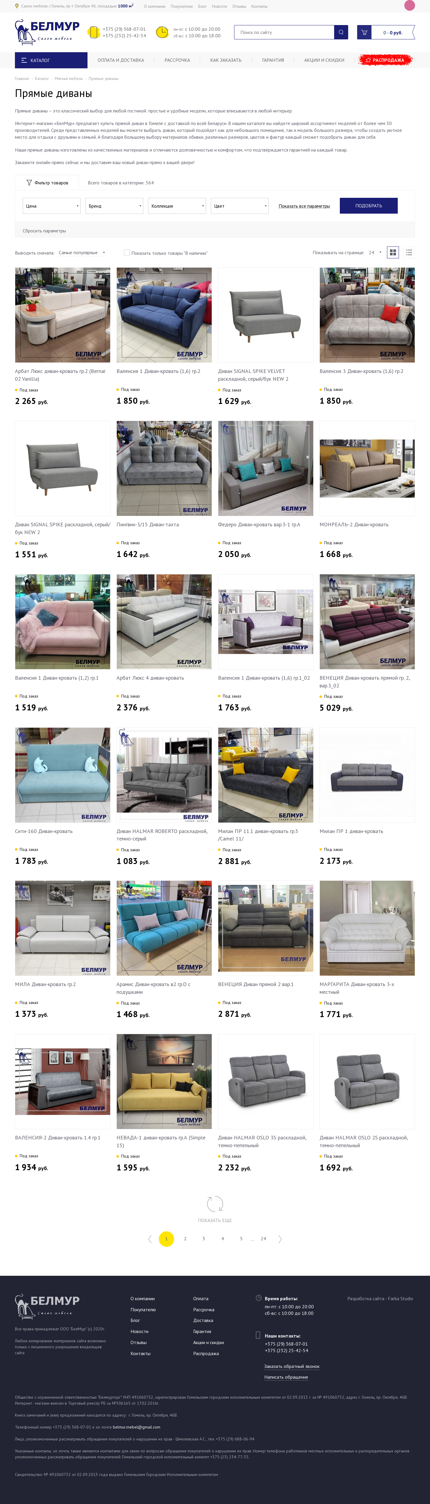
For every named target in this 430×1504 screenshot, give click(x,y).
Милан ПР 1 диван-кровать (351, 831)
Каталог (42, 78)
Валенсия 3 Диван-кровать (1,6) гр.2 (361, 371)
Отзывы (239, 6)
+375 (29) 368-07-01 (124, 29)
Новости (219, 6)
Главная (22, 78)
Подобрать (368, 206)
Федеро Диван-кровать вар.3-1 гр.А (259, 524)
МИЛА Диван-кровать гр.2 (45, 984)
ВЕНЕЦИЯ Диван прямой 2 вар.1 (256, 984)
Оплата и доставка (121, 60)
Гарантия (274, 60)
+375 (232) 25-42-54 (124, 35)
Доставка (203, 1320)
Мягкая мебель (69, 78)
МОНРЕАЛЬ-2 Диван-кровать (354, 524)
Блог (202, 6)
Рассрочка (177, 60)
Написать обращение (287, 1377)
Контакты (259, 6)
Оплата (200, 1298)
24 (264, 1239)
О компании (154, 6)
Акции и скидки (325, 60)
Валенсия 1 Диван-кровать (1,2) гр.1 (57, 677)
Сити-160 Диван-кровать (44, 831)
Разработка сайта (365, 1298)
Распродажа (389, 60)
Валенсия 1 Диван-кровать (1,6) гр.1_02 (264, 677)
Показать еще (215, 1220)
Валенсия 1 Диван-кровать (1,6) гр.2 (158, 371)
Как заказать (226, 60)
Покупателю (182, 6)
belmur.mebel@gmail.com (136, 1427)
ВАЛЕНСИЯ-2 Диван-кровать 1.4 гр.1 (58, 1137)
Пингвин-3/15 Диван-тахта (147, 524)
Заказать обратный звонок (292, 1366)
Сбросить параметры (44, 231)
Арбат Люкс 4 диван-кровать (150, 677)
